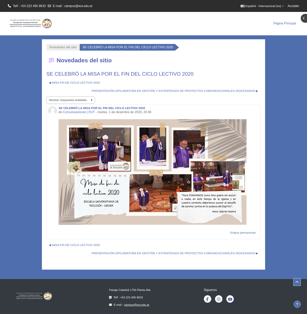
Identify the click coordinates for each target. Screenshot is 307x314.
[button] (262, 6)
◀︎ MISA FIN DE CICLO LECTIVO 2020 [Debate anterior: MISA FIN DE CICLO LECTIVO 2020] (74, 82)
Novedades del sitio (63, 47)
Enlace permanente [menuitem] (243, 232)
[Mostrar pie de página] (297, 304)
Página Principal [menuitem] (284, 23)
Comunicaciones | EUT (79, 112)
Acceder (293, 6)
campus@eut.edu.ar (78, 6)
